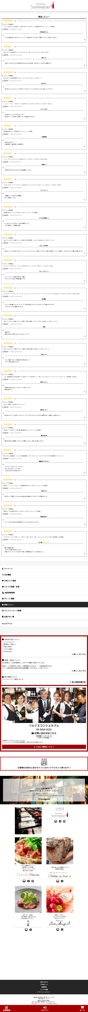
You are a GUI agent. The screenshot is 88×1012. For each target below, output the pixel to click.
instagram (44, 799)
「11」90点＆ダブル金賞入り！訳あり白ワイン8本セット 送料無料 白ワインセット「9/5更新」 (29, 26)
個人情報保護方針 (78, 682)
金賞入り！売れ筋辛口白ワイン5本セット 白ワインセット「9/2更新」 (22, 511)
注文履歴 (6, 574)
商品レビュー (8, 604)
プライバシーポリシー (44, 992)
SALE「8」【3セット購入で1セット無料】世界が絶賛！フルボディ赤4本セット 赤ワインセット (29, 240)
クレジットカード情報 (11, 610)
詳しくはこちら (79, 654)
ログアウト (7, 623)
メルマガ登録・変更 (10, 586)
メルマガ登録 (44, 989)
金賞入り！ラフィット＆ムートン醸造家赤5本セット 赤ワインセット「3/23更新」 (26, 485)
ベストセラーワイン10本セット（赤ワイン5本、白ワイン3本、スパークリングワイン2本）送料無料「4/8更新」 (34, 537)
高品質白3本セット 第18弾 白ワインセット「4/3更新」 (18, 131)
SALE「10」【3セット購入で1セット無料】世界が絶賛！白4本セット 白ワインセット (26, 349)
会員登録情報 (8, 592)
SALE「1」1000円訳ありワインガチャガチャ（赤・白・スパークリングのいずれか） (27, 52)
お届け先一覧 (8, 616)
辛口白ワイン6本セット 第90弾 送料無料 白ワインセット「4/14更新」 (23, 430)
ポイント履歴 (8, 598)
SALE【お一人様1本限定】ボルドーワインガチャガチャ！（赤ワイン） (23, 78)
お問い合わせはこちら (44, 733)
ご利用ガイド (44, 984)
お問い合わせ (44, 982)
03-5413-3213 (43, 729)
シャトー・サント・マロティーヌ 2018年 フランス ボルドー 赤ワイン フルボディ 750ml (27, 104)
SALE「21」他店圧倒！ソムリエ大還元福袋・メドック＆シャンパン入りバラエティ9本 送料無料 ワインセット (33, 456)
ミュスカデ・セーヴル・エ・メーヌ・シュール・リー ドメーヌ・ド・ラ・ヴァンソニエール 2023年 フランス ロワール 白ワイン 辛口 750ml (42, 293)
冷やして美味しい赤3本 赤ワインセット (14, 404)
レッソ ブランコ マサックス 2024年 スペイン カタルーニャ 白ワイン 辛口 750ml (25, 159)
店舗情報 (44, 987)
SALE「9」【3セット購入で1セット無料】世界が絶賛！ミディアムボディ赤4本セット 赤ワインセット (31, 321)
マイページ (7, 568)
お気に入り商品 (9, 580)
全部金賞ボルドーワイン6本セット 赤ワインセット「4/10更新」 (21, 212)
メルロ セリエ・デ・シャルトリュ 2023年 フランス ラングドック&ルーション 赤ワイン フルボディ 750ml (32, 185)
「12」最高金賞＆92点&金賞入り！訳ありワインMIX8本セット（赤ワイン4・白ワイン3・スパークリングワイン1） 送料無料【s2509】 (40, 377)
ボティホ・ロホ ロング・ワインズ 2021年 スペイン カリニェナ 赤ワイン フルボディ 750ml (28, 266)
